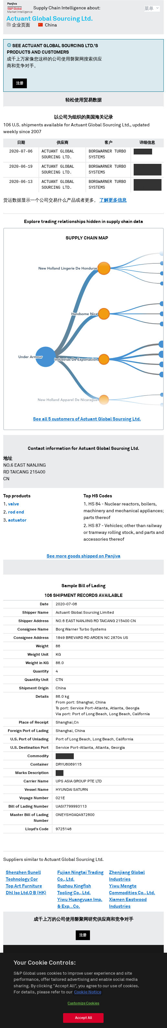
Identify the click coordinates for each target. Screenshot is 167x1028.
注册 (19, 83)
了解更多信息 (113, 200)
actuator (17, 520)
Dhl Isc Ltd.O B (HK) (26, 893)
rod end (16, 512)
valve (13, 504)
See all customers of (87, 419)
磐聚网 (19, 8)
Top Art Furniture (24, 886)
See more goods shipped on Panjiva (83, 556)
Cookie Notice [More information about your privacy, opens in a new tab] (87, 996)
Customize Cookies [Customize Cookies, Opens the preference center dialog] (83, 1006)
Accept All (83, 1021)
